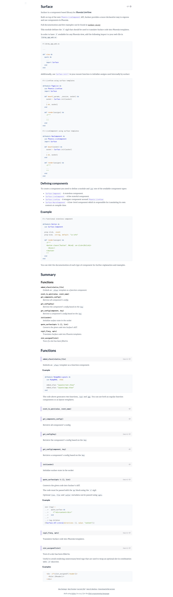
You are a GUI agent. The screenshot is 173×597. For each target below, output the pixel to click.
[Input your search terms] (16, 3)
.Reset (4, 168)
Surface (4, 22)
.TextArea (5, 183)
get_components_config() (67, 297)
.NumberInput (7, 153)
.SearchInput (6, 171)
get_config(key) (64, 304)
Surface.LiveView (8, 51)
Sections (7, 26)
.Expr (4, 309)
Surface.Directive (8, 245)
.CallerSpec (6, 228)
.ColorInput (6, 106)
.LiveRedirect (6, 94)
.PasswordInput (8, 159)
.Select (4, 174)
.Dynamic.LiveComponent (11, 76)
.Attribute (5, 285)
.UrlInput (5, 195)
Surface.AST (6, 282)
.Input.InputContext (9, 141)
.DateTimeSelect (8, 118)
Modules (13, 15)
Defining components (13, 29)
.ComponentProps (9, 248)
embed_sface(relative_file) (68, 287)
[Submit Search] (3, 3)
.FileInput (5, 133)
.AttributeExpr (7, 288)
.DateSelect (6, 112)
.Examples (5, 212)
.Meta (4, 330)
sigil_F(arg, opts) (65, 331)
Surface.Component (9, 42)
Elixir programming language (115, 594)
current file (98, 589)
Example (8, 32)
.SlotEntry (5, 336)
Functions (7, 38)
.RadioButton (7, 162)
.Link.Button (6, 85)
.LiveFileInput (7, 88)
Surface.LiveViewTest (10, 54)
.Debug (4, 251)
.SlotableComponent (9, 339)
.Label (4, 147)
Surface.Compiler (8, 222)
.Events (4, 254)
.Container (6, 297)
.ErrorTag (5, 124)
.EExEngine (6, 234)
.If (2, 263)
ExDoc (90, 594)
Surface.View (6, 60)
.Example (5, 209)
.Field (4, 127)
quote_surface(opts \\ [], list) (71, 324)
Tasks (23, 15)
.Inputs (4, 144)
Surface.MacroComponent (12, 57)
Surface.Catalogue (8, 203)
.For (3, 257)
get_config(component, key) (68, 311)
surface (6, 8)
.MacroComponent (9, 327)
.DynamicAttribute (9, 303)
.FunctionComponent (10, 315)
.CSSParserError (8, 225)
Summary (7, 35)
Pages (4, 15)
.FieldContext (7, 130)
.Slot (3, 333)
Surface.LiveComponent (11, 48)
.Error (4, 306)
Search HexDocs (108, 589)
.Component (6, 294)
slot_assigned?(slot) (66, 338)
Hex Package (79, 589)
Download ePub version (123, 589)
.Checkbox (6, 103)
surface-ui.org (110, 25)
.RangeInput (6, 165)
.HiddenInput (7, 136)
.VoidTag (5, 348)
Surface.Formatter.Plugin (11, 45)
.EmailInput (6, 121)
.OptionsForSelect (8, 156)
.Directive (5, 300)
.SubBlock (5, 342)
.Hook (4, 260)
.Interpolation (7, 321)
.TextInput (5, 186)
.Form (4, 79)
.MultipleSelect (7, 150)
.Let (3, 266)
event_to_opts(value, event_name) (71, 294)
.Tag (3, 345)
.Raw (3, 97)
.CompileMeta (7, 231)
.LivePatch (5, 91)
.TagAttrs (5, 272)
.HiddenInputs (7, 138)
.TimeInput (6, 189)
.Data (4, 206)
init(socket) (62, 317)
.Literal (4, 324)
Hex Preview (88, 589)
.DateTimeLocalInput (10, 115)
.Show (4, 269)
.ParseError (6, 237)
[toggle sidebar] (30, 3)
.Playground (6, 215)
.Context (5, 70)
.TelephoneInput (8, 180)
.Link (3, 82)
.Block (4, 291)
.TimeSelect (6, 192)
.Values (4, 275)
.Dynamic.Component (10, 73)
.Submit (4, 177)
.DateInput (6, 109)
